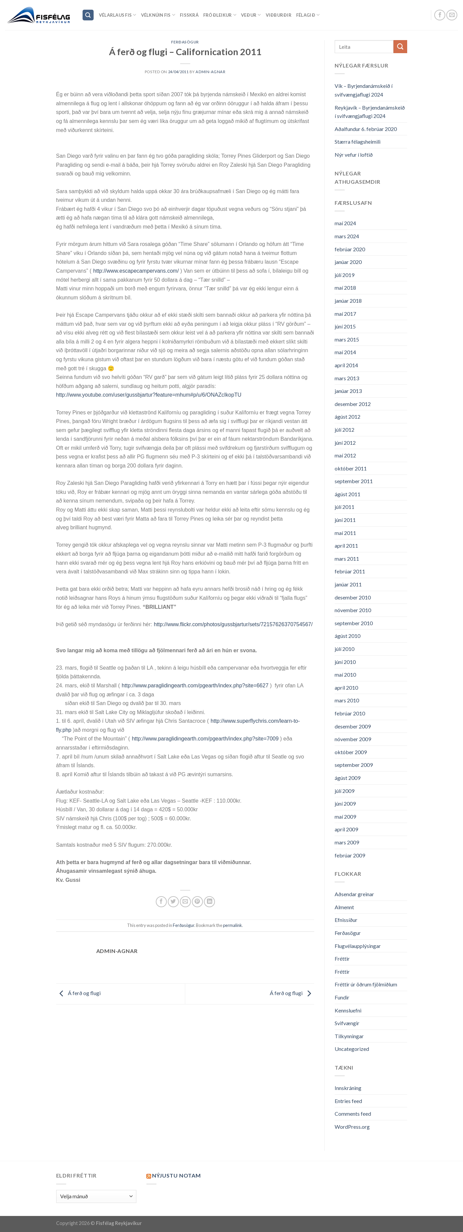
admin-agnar (210, 72)
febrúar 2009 (350, 855)
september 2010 (354, 623)
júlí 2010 (344, 649)
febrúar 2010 (350, 713)
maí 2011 (345, 533)
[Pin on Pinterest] (197, 901)
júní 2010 (345, 662)
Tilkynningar (349, 1036)
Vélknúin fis (158, 15)
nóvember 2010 (353, 610)
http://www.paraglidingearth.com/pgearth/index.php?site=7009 (205, 738)
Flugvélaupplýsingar (358, 946)
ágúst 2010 (347, 636)
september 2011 (354, 481)
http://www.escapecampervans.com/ (136, 271)
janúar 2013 (348, 391)
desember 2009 (353, 726)
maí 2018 (345, 287)
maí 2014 (345, 352)
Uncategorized (352, 1049)
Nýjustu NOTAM (176, 1175)
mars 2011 (347, 558)
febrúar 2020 (350, 249)
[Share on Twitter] (173, 901)
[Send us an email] (451, 15)
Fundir (342, 997)
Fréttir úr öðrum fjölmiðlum (366, 984)
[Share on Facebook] (161, 901)
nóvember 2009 (353, 739)
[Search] (88, 15)
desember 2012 (353, 404)
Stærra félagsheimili (357, 141)
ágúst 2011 (347, 494)
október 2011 (351, 468)
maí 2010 (345, 674)
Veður (251, 15)
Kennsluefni (348, 1010)
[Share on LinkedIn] (209, 901)
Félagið (308, 15)
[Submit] (400, 46)
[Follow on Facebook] (439, 15)
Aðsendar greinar (354, 894)
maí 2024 (345, 223)
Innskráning (348, 1088)
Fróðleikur (219, 15)
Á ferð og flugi (78, 993)
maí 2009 (345, 816)
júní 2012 (345, 442)
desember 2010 (353, 597)
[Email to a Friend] (185, 901)
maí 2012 (345, 455)
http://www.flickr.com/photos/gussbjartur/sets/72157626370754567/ (233, 624)
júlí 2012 (344, 429)
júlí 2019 (344, 275)
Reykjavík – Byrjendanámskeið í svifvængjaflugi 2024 (370, 111)
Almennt (344, 907)
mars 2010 (347, 700)
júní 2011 (345, 520)
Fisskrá (189, 15)
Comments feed (353, 1113)
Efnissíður (346, 920)
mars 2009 (347, 842)
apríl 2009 (346, 829)
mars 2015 (347, 339)
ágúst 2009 (347, 778)
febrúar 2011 (350, 571)
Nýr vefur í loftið (354, 154)
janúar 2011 (348, 584)
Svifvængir (347, 1023)
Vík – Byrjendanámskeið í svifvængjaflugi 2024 (363, 90)
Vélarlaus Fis (117, 15)
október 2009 (351, 752)
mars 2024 (347, 236)
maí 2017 (345, 313)
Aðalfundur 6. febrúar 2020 (366, 129)
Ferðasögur (185, 42)
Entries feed (348, 1101)
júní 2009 (345, 803)
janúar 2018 (348, 300)
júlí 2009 (344, 791)
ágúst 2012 (347, 416)
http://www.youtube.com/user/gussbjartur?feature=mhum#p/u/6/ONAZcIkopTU (148, 395)
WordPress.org (352, 1126)
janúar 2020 (348, 262)
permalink (232, 925)
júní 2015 (345, 326)
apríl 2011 (346, 545)
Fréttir (342, 958)
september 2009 (354, 765)
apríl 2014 (346, 365)
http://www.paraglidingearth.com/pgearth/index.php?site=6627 (195, 685)
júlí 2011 (344, 507)
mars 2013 (347, 378)
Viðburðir (279, 15)
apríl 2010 (346, 687)
